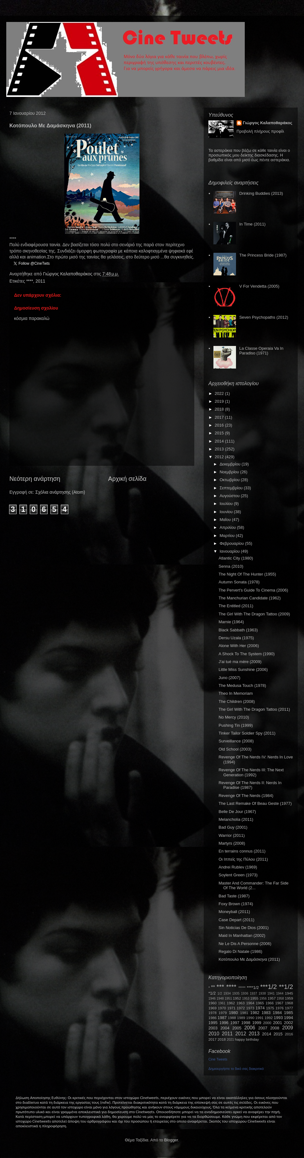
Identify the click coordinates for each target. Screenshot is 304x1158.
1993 (278, 1017)
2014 (220, 441)
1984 (277, 1012)
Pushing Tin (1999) (235, 725)
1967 (279, 1003)
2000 (267, 1023)
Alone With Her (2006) (238, 645)
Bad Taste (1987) (233, 896)
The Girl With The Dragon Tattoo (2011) (254, 709)
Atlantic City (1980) (235, 558)
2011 (40, 281)
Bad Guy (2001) (232, 827)
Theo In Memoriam (235, 693)
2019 (220, 401)
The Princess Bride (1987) (262, 255)
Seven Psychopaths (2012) (263, 317)
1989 (241, 1018)
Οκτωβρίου (230, 479)
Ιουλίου (227, 503)
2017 (220, 417)
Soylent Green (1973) (237, 875)
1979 (223, 1013)
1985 (288, 1012)
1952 (237, 998)
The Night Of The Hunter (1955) (247, 574)
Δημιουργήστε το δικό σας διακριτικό (236, 1068)
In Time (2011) (252, 224)
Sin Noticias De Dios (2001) (243, 927)
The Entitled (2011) (235, 605)
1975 (270, 1008)
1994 (288, 1017)
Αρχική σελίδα (127, 478)
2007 (262, 1028)
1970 (222, 1008)
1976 (279, 1008)
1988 (232, 1018)
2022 (220, 393)
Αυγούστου (230, 495)
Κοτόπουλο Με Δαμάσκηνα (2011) (249, 959)
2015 (220, 433)
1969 (212, 1008)
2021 (230, 1039)
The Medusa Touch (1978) (242, 685)
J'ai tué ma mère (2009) (239, 661)
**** (29, 281)
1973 (250, 1008)
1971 (231, 1008)
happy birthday (247, 1039)
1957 (272, 998)
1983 (265, 1012)
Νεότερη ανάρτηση (34, 478)
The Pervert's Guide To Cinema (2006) (253, 590)
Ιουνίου (227, 511)
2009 (287, 1027)
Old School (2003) (234, 749)
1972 (241, 1008)
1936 (244, 993)
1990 (250, 1018)
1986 (212, 1018)
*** (220, 986)
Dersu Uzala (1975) (236, 637)
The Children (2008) (236, 701)
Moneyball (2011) (234, 911)
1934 (227, 993)
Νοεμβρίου (230, 472)
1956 (263, 998)
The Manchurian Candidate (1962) (249, 598)
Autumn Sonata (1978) (238, 582)
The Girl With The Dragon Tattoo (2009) (254, 614)
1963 (240, 1003)
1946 (212, 998)
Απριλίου (228, 527)
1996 (223, 1022)
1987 (222, 1017)
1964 (250, 1003)
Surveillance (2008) (236, 741)
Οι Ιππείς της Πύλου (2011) (243, 859)
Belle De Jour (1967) (237, 811)
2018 (220, 409)
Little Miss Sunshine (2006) (243, 669)
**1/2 (286, 986)
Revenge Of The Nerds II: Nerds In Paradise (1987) (249, 785)
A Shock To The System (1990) (246, 653)
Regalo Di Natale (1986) (240, 951)
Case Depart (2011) (236, 919)
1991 (259, 1018)
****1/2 (253, 987)
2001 (277, 1022)
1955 (254, 998)
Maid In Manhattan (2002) (241, 935)
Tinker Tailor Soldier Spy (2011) (246, 733)
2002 (288, 1022)
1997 (234, 1022)
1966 (269, 1003)
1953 (245, 998)
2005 (236, 1028)
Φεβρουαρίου (232, 543)
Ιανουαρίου (230, 551)
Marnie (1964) (231, 621)
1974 (260, 1008)
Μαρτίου (228, 535)
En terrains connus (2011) (241, 851)
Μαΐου (226, 519)
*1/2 (212, 993)
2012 (220, 456)
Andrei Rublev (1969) (237, 867)
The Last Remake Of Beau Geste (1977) (254, 803)
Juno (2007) (229, 677)
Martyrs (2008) (231, 843)
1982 (254, 1012)
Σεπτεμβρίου (232, 488)
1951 (228, 998)
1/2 (220, 993)
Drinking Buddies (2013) (261, 193)
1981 (244, 1013)
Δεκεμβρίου (231, 464)
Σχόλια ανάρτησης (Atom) (60, 492)
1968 (289, 1003)
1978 (212, 1013)
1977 (289, 1008)
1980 (233, 1012)
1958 (280, 998)
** (213, 987)
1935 (235, 993)
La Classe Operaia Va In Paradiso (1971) (261, 351)
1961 (221, 1003)
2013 (220, 449)
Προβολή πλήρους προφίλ (260, 131)
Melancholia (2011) (235, 819)
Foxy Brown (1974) (235, 903)
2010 (213, 1033)
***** (242, 987)
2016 (220, 425)
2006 (249, 1027)
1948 (220, 998)
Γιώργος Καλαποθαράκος (68, 273)
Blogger (171, 1140)
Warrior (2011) (231, 835)
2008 (274, 1028)
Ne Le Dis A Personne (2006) (244, 943)
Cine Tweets (217, 1059)
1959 (289, 998)
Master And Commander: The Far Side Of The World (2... (253, 885)
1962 (231, 1003)
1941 (271, 993)
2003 (213, 1028)
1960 (212, 1003)
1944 (279, 993)
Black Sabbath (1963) (238, 630)
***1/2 (268, 986)
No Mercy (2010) (233, 717)
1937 (253, 993)
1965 (260, 1003)
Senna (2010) (230, 566)
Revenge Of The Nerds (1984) (245, 795)
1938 (262, 993)
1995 (213, 1022)
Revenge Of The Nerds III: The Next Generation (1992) (251, 772)
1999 (256, 1022)
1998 (245, 1022)
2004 (224, 1028)
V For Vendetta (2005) (259, 286)
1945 (289, 993)
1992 (269, 1018)
